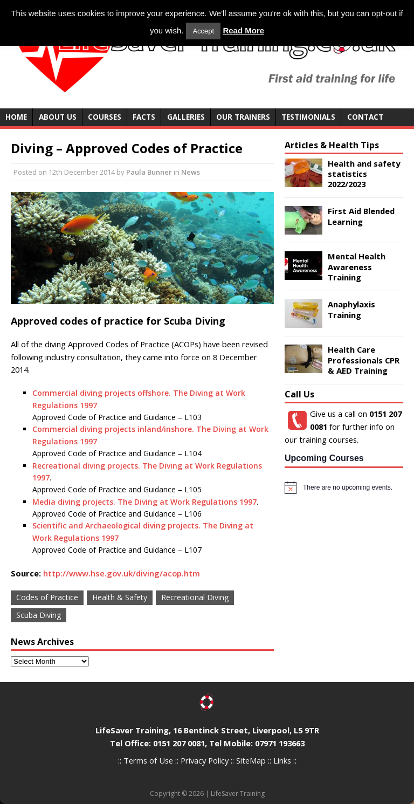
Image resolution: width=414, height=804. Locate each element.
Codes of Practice (47, 597)
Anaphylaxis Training (351, 309)
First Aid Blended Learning (361, 215)
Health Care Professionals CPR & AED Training (363, 360)
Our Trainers (243, 117)
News (190, 172)
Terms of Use (148, 760)
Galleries (186, 117)
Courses (104, 117)
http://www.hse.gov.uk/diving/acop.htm (121, 573)
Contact (365, 117)
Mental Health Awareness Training (356, 267)
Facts (144, 117)
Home (16, 117)
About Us (58, 117)
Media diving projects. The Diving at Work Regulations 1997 (144, 502)
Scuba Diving (38, 615)
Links (282, 760)
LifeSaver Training (238, 793)
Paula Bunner (149, 172)
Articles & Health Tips (332, 145)
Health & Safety (119, 597)
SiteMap (251, 760)
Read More (243, 30)
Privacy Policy (205, 760)
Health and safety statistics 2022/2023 (364, 174)
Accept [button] (203, 31)
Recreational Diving (195, 597)
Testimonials (308, 117)
